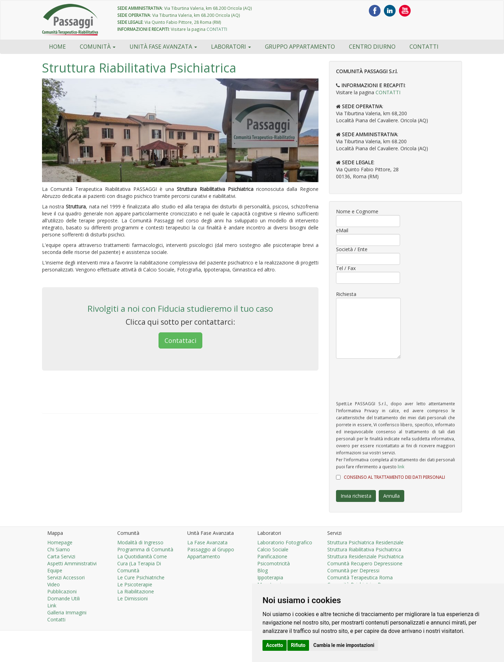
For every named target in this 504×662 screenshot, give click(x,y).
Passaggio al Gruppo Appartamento (210, 553)
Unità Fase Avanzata (163, 46)
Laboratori (231, 46)
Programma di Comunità (145, 549)
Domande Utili (63, 598)
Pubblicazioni (62, 591)
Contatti (424, 46)
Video (53, 584)
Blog (262, 570)
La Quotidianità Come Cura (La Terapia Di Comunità (142, 563)
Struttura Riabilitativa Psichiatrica (364, 549)
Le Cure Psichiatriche (140, 577)
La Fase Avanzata (207, 542)
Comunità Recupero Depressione (364, 563)
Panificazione (272, 556)
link (401, 466)
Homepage (59, 542)
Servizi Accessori (66, 577)
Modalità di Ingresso (140, 542)
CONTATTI (216, 29)
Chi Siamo (58, 549)
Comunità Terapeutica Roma (360, 577)
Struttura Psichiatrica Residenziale (365, 542)
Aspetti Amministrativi (72, 563)
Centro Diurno (372, 46)
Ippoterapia (270, 577)
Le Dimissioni (132, 598)
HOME (57, 46)
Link (51, 605)
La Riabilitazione (135, 591)
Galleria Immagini (66, 612)
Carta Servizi (61, 556)
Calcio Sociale (272, 549)
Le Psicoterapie (134, 584)
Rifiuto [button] (298, 645)
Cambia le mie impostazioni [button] (343, 645)
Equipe (54, 570)
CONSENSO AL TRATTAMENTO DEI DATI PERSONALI (394, 477)
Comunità (97, 46)
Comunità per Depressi (353, 570)
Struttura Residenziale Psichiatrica (365, 556)
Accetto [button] (274, 645)
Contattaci (180, 340)
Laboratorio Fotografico (284, 542)
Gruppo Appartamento (300, 46)
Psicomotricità (273, 563)
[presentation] (389, 379)
